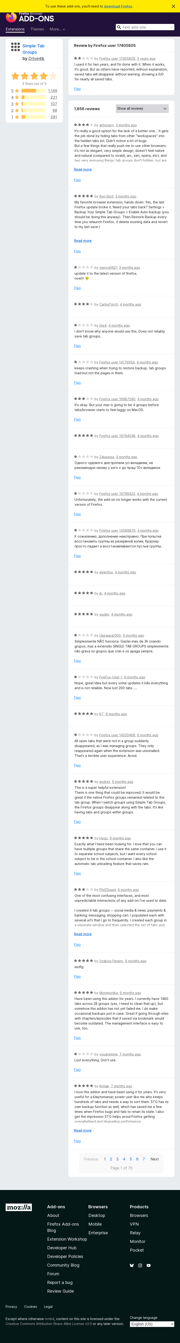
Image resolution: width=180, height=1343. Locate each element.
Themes (37, 29)
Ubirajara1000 (110, 635)
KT (101, 714)
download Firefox (118, 6)
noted (49, 1319)
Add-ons (56, 1206)
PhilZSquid (107, 890)
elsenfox (106, 572)
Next (154, 1159)
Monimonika (108, 993)
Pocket (137, 1250)
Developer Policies (65, 1256)
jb (100, 593)
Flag (77, 89)
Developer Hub (61, 1247)
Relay (135, 1232)
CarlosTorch (108, 304)
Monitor (137, 1241)
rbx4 (103, 325)
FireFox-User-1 (110, 677)
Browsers (139, 1215)
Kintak (104, 1086)
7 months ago (130, 1054)
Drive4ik (36, 58)
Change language (144, 1318)
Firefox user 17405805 (117, 58)
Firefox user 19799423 (117, 494)
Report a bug (60, 1282)
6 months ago (133, 635)
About (53, 1215)
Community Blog (63, 1265)
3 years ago (146, 58)
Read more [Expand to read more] (83, 169)
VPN (134, 1224)
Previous (91, 1159)
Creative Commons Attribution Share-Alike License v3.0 (49, 1324)
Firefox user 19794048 (117, 436)
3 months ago (126, 125)
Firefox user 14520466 (117, 735)
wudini (104, 614)
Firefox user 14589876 (117, 530)
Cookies (30, 1307)
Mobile (95, 1224)
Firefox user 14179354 (117, 362)
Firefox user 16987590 (117, 399)
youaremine (108, 1054)
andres (104, 782)
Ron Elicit (106, 196)
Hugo (103, 838)
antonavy (106, 125)
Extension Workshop (67, 1239)
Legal (48, 1307)
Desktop (96, 1215)
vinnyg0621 (108, 267)
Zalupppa (106, 457)
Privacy (11, 1307)
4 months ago (130, 304)
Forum (53, 1273)
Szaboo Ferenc (111, 961)
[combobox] (145, 27)
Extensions (15, 29)
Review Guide (60, 1291)
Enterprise (98, 1232)
